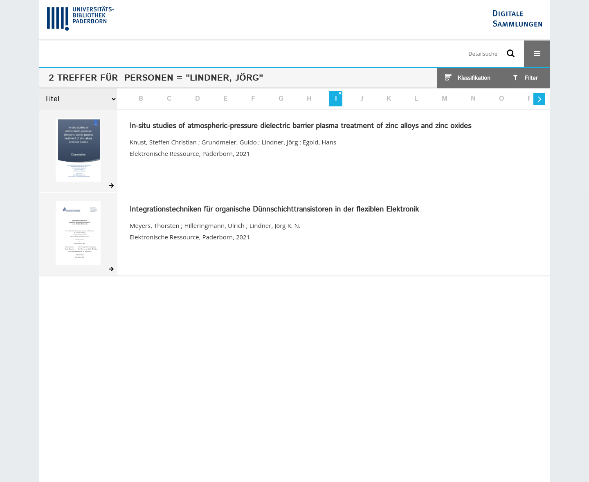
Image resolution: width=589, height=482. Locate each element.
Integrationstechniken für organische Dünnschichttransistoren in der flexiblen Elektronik (274, 209)
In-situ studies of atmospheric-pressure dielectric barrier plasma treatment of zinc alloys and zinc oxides (300, 126)
